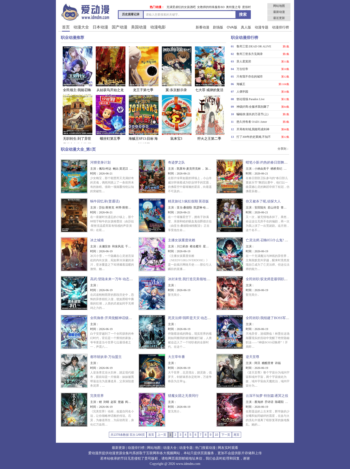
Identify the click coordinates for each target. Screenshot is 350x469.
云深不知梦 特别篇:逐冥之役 (267, 396)
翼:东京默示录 (176, 69)
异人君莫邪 (243, 61)
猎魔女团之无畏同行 (183, 396)
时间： (94, 173)
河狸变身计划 (100, 162)
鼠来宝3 (176, 117)
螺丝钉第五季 (110, 117)
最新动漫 (279, 12)
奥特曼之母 (233, 7)
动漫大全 (81, 27)
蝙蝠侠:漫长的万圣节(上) (252, 114)
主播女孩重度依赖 (181, 240)
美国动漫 (139, 27)
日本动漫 (100, 27)
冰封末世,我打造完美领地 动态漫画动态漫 (199, 279)
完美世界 (97, 396)
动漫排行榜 (280, 27)
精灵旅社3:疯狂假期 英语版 (188, 201)
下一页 (225, 434)
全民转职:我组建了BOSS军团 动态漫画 (275, 318)
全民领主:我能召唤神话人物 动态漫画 (77, 72)
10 (216, 434)
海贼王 (240, 84)
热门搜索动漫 (205, 448)
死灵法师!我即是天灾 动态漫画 (191, 318)
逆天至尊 (252, 357)
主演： (94, 168)
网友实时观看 (228, 448)
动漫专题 (261, 27)
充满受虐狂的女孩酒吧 (181, 7)
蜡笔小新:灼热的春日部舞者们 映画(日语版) (278, 162)
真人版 (246, 27)
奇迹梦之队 (176, 162)
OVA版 (232, 27)
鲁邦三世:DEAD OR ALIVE (253, 46)
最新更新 (118, 448)
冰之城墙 (97, 240)
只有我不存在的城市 (249, 76)
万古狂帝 (242, 69)
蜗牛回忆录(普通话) (105, 201)
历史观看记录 (131, 14)
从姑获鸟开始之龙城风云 (110, 72)
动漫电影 (158, 27)
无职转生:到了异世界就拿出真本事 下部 (77, 123)
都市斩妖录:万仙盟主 (106, 357)
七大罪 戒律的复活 (209, 69)
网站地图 (279, 6)
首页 (66, 27)
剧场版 (218, 27)
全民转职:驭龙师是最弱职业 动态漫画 (274, 279)
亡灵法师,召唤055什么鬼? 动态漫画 (272, 240)
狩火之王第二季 (209, 117)
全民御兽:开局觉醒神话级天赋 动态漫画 (120, 318)
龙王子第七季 (143, 69)
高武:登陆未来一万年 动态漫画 (113, 279)
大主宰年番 (176, 357)
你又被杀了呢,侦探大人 (263, 201)
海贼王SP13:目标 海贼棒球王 (143, 120)
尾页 (236, 434)
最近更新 (279, 18)
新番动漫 (202, 27)
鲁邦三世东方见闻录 (249, 54)
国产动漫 (119, 27)
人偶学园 (242, 91)
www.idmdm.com (188, 464)
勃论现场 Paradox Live (250, 99)
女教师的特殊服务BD (211, 7)
